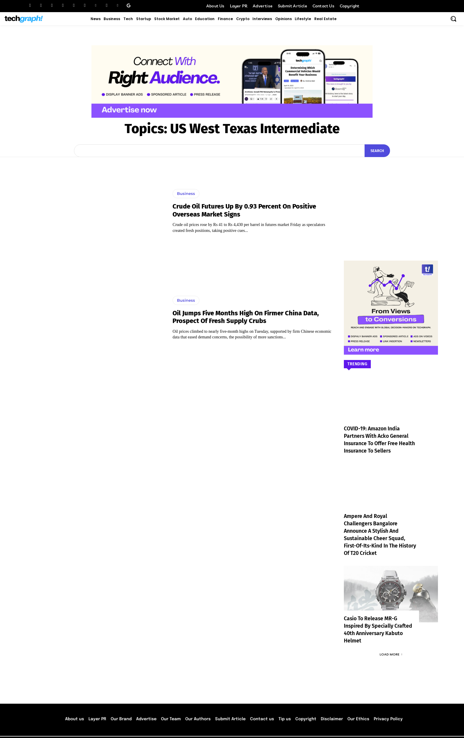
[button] (453, 18)
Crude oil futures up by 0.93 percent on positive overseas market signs (244, 210)
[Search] (377, 150)
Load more (391, 639)
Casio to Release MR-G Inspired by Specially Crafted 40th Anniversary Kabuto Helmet (378, 618)
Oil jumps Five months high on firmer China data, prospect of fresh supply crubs (246, 317)
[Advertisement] (391, 200)
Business (186, 193)
